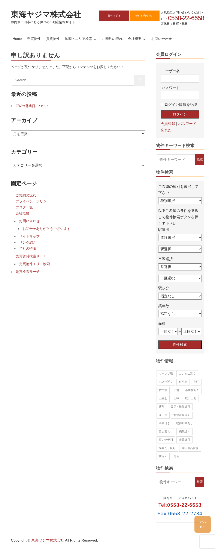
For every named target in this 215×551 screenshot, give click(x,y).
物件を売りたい (145, 15)
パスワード (171, 88)
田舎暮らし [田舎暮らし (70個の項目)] (166, 431)
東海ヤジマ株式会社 (46, 14)
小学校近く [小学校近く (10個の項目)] (192, 390)
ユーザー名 (171, 71)
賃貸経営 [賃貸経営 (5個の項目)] (184, 439)
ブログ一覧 (24, 207)
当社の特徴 (27, 248)
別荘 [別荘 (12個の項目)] (196, 381)
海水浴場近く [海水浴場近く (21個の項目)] (181, 415)
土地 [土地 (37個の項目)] (176, 390)
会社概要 (135, 39)
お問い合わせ (161, 39)
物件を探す (114, 15)
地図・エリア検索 (78, 39)
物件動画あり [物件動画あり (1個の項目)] (184, 423)
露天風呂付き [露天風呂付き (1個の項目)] (190, 448)
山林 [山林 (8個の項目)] (176, 398)
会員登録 (168, 124)
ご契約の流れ (112, 39)
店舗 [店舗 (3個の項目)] (161, 406)
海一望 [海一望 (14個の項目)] (163, 415)
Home (17, 39)
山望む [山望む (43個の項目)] (163, 398)
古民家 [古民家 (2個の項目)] (163, 390)
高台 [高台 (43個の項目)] (176, 456)
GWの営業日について (32, 106)
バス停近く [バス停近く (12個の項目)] (166, 381)
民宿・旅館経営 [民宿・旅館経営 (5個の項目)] (180, 406)
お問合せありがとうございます (46, 229)
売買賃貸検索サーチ (31, 256)
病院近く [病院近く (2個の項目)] (184, 431)
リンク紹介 (27, 242)
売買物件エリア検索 (34, 264)
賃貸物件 (53, 39)
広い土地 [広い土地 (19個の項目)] (190, 398)
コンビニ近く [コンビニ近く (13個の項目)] (187, 373)
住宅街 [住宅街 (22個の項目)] (183, 381)
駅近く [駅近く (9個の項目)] (163, 456)
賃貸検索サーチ (28, 271)
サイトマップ (29, 236)
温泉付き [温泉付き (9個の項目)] (164, 423)
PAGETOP (203, 524)
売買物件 (34, 39)
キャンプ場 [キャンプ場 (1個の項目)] (166, 373)
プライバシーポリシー (33, 201)
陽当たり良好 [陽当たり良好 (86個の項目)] (167, 448)
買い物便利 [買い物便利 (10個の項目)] (166, 439)
